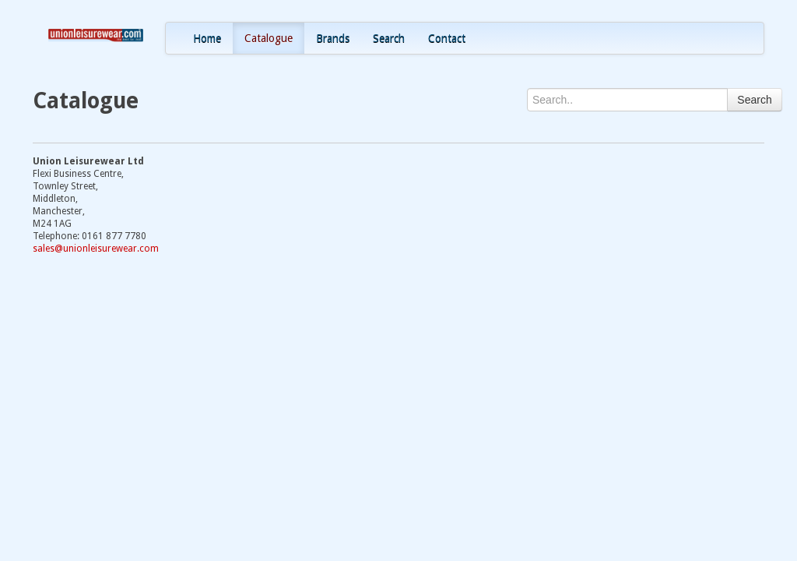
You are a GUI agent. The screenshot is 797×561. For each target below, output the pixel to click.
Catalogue (268, 38)
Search (389, 38)
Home (207, 38)
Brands (332, 38)
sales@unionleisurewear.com (96, 248)
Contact (446, 38)
